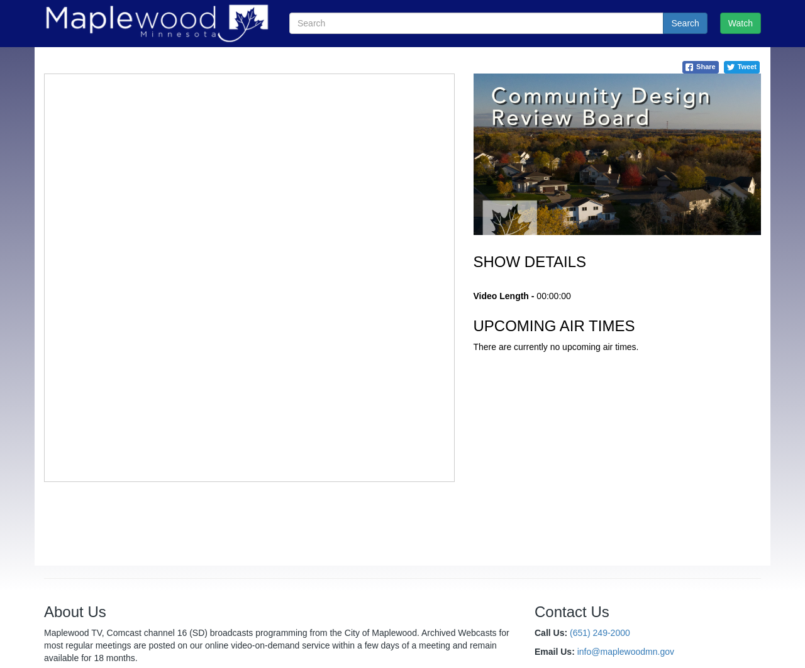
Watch (740, 23)
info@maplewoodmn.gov (625, 652)
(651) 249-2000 (600, 633)
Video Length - (504, 296)
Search (685, 23)
